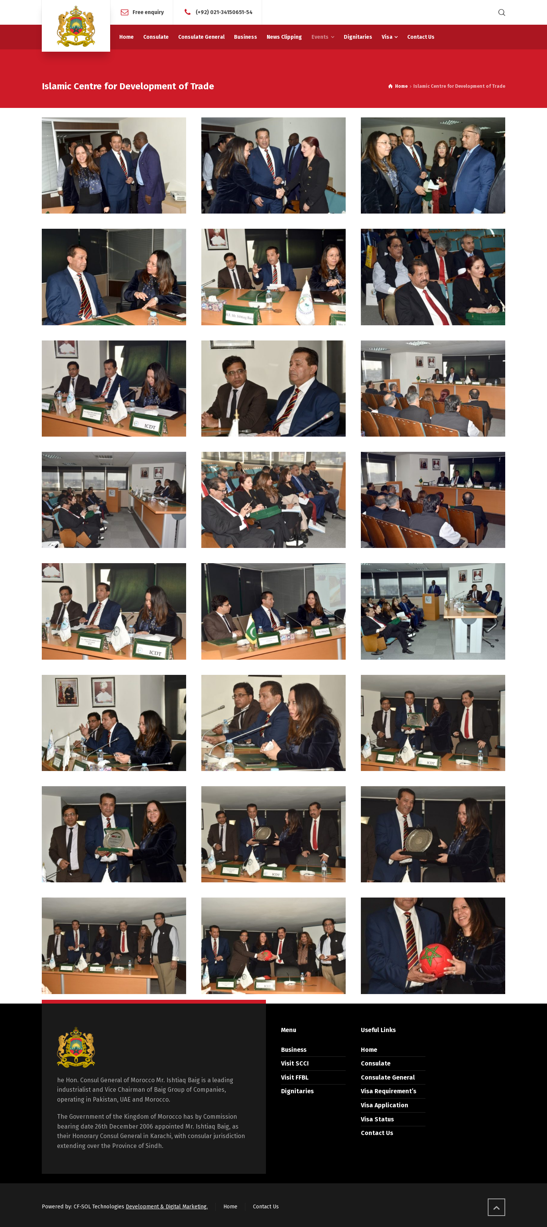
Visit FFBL (294, 1075)
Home (369, 1047)
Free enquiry (148, 12)
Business (294, 1047)
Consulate (375, 1061)
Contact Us (377, 1131)
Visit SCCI (295, 1061)
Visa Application (384, 1103)
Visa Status (377, 1117)
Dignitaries (297, 1089)
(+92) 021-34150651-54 (224, 12)
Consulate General (388, 1075)
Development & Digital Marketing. (167, 1205)
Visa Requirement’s (388, 1089)
